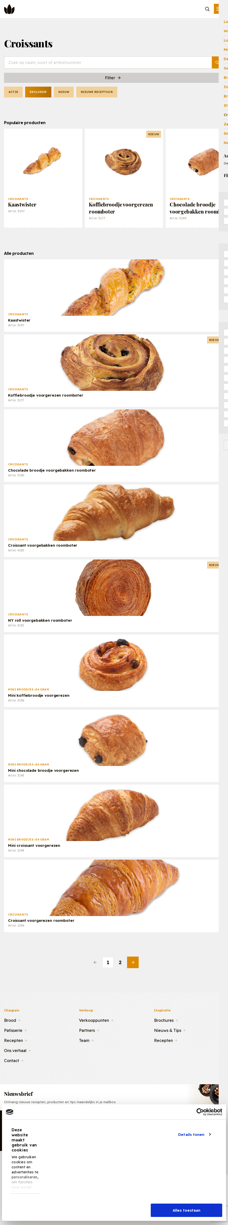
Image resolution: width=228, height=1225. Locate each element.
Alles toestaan (186, 1210)
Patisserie (13, 1030)
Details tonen (191, 1134)
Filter (113, 77)
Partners (87, 1030)
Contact (11, 1060)
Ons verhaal (15, 1050)
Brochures (164, 1020)
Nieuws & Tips (167, 1030)
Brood (10, 1020)
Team (84, 1040)
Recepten (13, 1040)
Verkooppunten (94, 1020)
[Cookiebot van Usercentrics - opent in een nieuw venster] (200, 1112)
